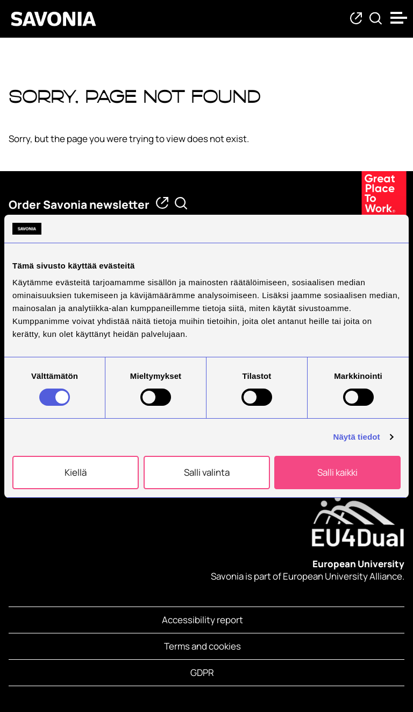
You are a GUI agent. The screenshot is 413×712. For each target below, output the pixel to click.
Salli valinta (207, 472)
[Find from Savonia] (375, 19)
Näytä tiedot (356, 436)
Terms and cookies (202, 646)
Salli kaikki (337, 472)
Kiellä (76, 472)
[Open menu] (399, 18)
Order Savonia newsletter (79, 204)
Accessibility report (202, 620)
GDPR (202, 672)
